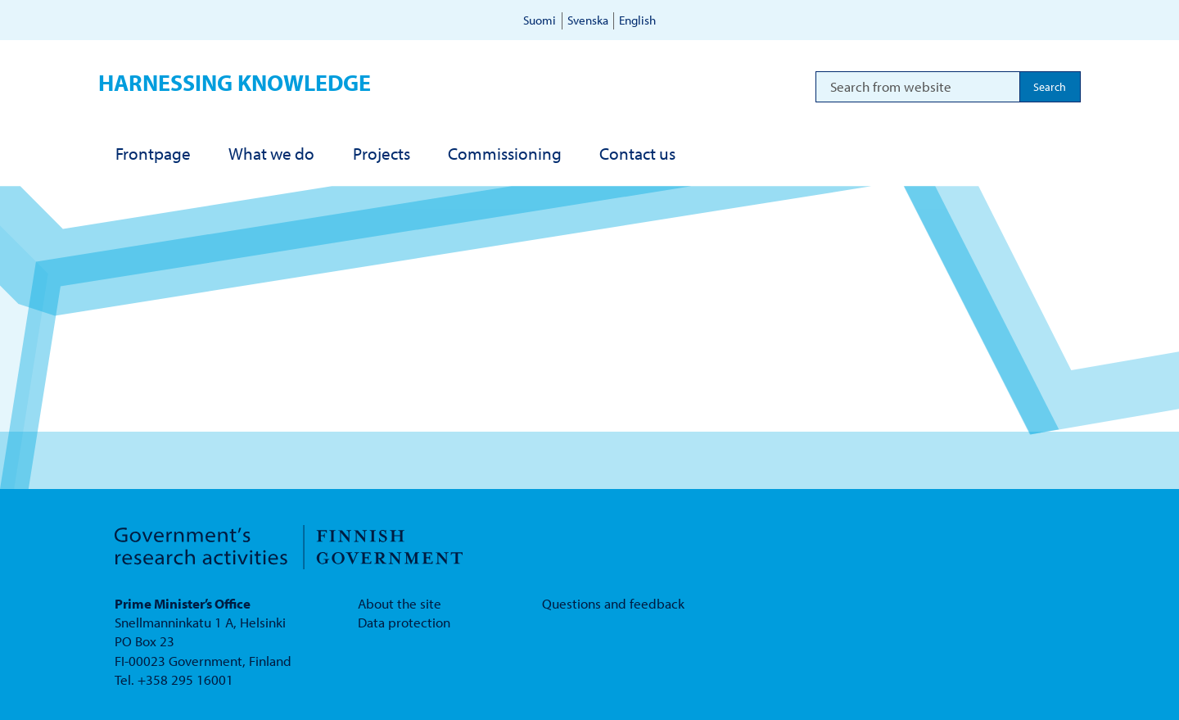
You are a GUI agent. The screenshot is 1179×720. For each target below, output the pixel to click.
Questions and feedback (613, 603)
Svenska (587, 20)
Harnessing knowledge (234, 82)
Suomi (539, 20)
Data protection (404, 622)
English (637, 20)
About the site (399, 603)
